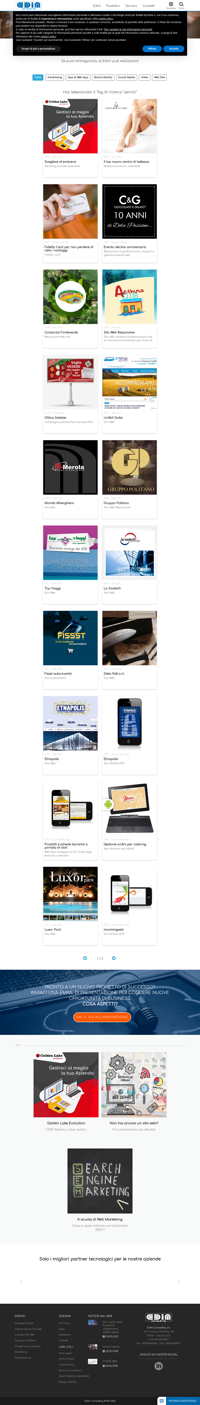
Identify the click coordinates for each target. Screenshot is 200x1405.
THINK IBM (110, 1361)
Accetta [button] (173, 48)
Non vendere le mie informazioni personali (128, 29)
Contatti (149, 6)
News (62, 1329)
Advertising (54, 77)
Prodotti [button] (113, 6)
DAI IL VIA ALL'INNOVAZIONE (102, 1017)
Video (144, 77)
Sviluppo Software (25, 1340)
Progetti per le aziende (27, 1346)
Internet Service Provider (28, 1329)
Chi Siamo (65, 1323)
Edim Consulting (94, 1401)
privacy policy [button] (48, 36)
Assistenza (64, 1334)
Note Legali (65, 1353)
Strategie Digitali (24, 1323)
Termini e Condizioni (70, 1370)
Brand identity (103, 77)
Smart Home (111, 1346)
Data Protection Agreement (74, 1376)
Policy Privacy (66, 1359)
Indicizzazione (23, 1358)
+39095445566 (149, 1343)
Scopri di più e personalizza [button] (38, 48)
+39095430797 (173, 1343)
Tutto (37, 77)
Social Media (126, 77)
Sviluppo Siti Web (24, 1334)
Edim (97, 6)
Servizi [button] (131, 6)
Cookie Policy (66, 1364)
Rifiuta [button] (152, 48)
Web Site (159, 77)
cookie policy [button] (105, 18)
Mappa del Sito (68, 1382)
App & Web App (78, 77)
